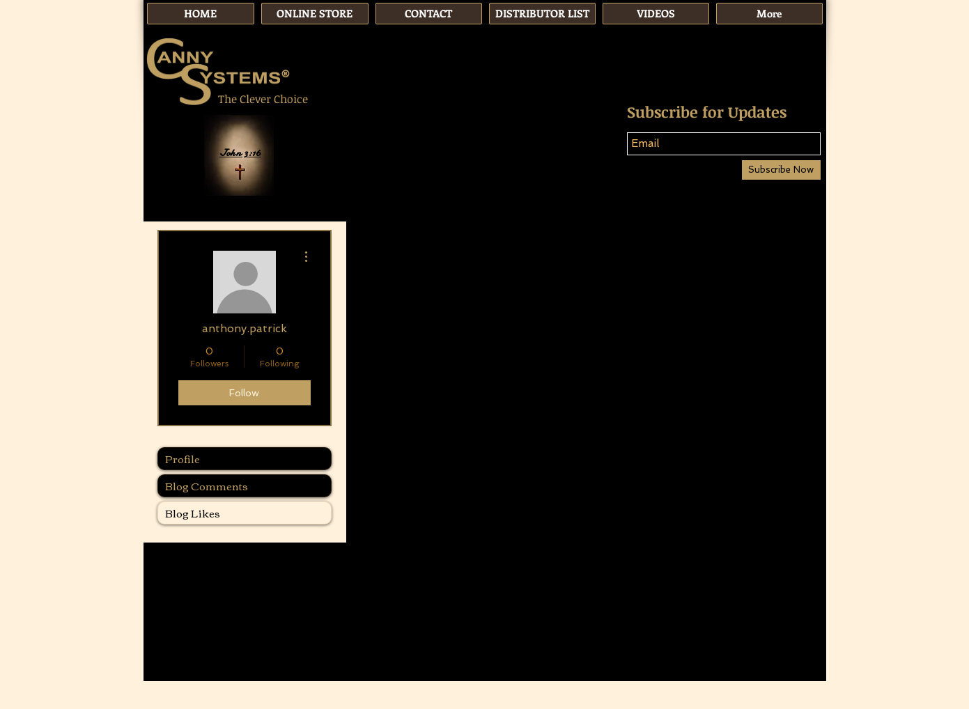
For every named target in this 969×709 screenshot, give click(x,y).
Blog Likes (192, 512)
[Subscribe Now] (781, 170)
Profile (182, 458)
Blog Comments (206, 485)
